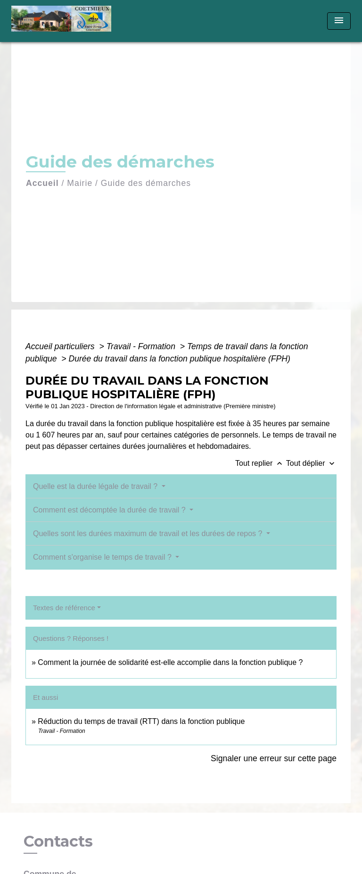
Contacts (58, 841)
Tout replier (260, 463)
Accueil (42, 183)
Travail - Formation (142, 346)
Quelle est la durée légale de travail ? (96, 486)
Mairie (79, 183)
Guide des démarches (146, 183)
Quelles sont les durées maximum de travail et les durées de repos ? (148, 533)
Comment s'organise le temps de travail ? (103, 557)
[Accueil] (64, 21)
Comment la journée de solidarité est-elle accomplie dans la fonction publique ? (170, 662)
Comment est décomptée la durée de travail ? (110, 510)
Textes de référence (64, 608)
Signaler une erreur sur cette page (274, 758)
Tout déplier (311, 463)
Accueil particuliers (61, 346)
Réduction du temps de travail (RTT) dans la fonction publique (141, 721)
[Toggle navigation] (339, 21)
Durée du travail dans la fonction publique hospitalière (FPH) (179, 358)
